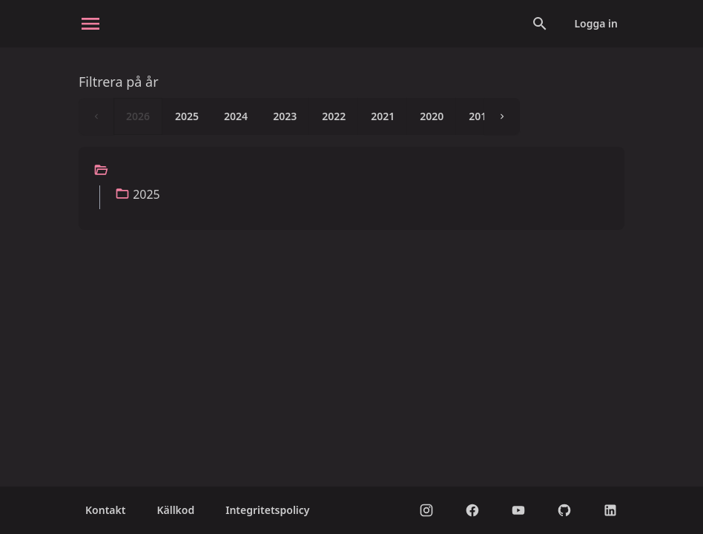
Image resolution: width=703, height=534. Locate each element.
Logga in (596, 24)
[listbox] (299, 116)
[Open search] (539, 24)
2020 (431, 116)
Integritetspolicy (267, 510)
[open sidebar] (90, 24)
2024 (236, 116)
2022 (334, 116)
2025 (187, 116)
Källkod (175, 510)
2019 (480, 116)
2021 (383, 116)
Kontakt (105, 510)
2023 (285, 116)
